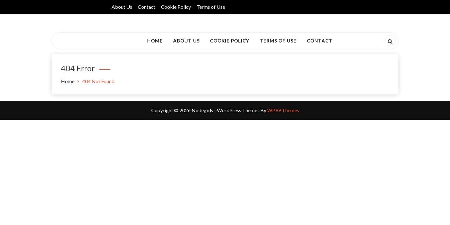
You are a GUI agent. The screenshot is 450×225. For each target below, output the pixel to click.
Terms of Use (211, 7)
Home (155, 40)
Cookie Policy (176, 7)
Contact (146, 7)
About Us (122, 7)
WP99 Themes (283, 110)
